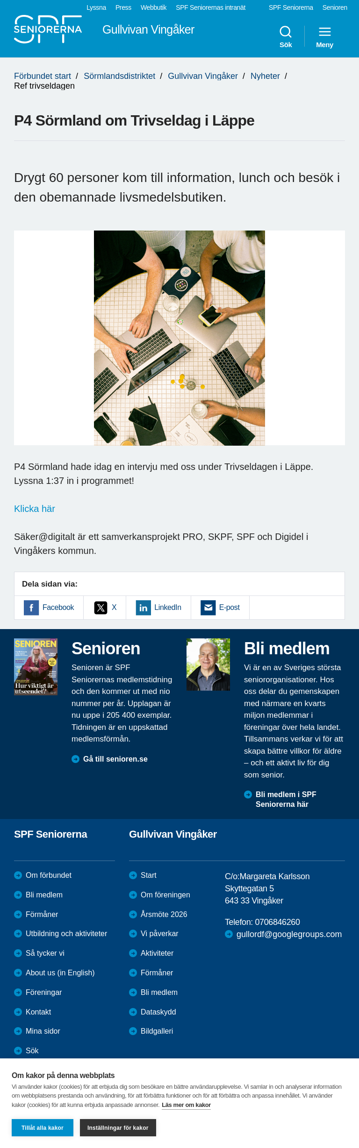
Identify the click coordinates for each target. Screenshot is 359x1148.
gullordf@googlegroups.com (289, 934)
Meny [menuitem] (324, 36)
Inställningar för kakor (118, 1128)
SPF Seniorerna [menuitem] (291, 7)
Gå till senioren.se (115, 759)
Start (149, 875)
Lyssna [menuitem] (96, 7)
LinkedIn (167, 607)
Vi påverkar (160, 934)
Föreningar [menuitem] (44, 992)
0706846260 (277, 922)
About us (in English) (60, 973)
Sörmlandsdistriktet (119, 76)
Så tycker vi (45, 953)
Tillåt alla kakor (43, 1128)
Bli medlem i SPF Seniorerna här (286, 799)
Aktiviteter (157, 953)
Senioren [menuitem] (335, 7)
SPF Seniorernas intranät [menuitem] (210, 7)
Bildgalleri (157, 1031)
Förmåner (42, 914)
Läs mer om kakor (186, 1104)
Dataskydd (158, 1012)
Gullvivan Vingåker (203, 76)
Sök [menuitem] (286, 36)
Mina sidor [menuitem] (43, 1031)
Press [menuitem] (123, 7)
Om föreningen (165, 895)
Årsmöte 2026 (164, 914)
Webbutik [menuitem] (153, 7)
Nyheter (265, 76)
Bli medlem (44, 895)
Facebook (58, 607)
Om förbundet (49, 875)
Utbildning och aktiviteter (66, 934)
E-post (229, 607)
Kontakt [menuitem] (38, 1012)
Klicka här (34, 509)
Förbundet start (42, 76)
